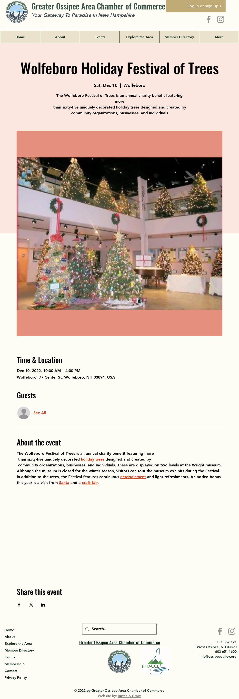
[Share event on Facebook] (19, 605)
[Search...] (119, 629)
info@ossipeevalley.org (218, 656)
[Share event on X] (31, 605)
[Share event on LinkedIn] (43, 605)
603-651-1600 (226, 651)
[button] (139, 37)
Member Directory (19, 650)
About (10, 637)
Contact (11, 671)
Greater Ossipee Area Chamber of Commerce (98, 6)
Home (9, 630)
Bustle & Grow (129, 696)
